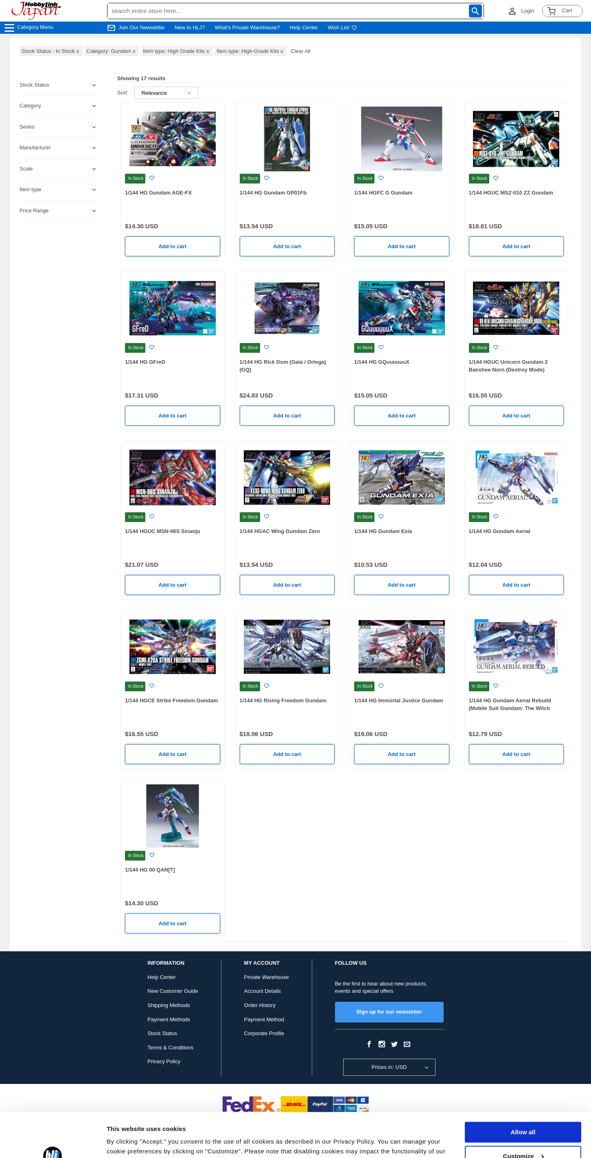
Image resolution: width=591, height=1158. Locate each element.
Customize (523, 1114)
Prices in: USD (389, 1067)
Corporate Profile (264, 1033)
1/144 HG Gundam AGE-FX (158, 193)
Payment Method (264, 1019)
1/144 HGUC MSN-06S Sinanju (162, 531)
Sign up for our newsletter (389, 1012)
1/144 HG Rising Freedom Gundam (283, 700)
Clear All (300, 51)
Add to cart (172, 246)
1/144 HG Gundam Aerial (499, 531)
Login (527, 11)
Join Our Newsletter (141, 27)
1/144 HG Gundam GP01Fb (273, 193)
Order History (260, 1005)
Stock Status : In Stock (51, 51)
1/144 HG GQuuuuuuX (381, 362)
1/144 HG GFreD (145, 362)
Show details (125, 1141)
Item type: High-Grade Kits (251, 51)
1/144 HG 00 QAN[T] (150, 870)
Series (27, 127)
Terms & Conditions (170, 1047)
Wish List (342, 27)
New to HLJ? (190, 27)
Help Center (304, 27)
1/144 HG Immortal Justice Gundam (398, 700)
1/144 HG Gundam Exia (383, 531)
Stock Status (162, 1033)
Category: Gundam (112, 51)
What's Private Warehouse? (247, 27)
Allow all (523, 1090)
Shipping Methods (168, 1005)
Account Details (262, 991)
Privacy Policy (163, 1061)
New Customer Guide (172, 991)
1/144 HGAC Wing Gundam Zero (280, 531)
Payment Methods (168, 1019)
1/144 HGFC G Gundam (383, 193)
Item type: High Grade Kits (176, 51)
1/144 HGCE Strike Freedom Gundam (171, 700)
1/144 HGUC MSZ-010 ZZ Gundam (511, 193)
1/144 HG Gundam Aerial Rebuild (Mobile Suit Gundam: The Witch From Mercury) (510, 708)
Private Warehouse (266, 977)
